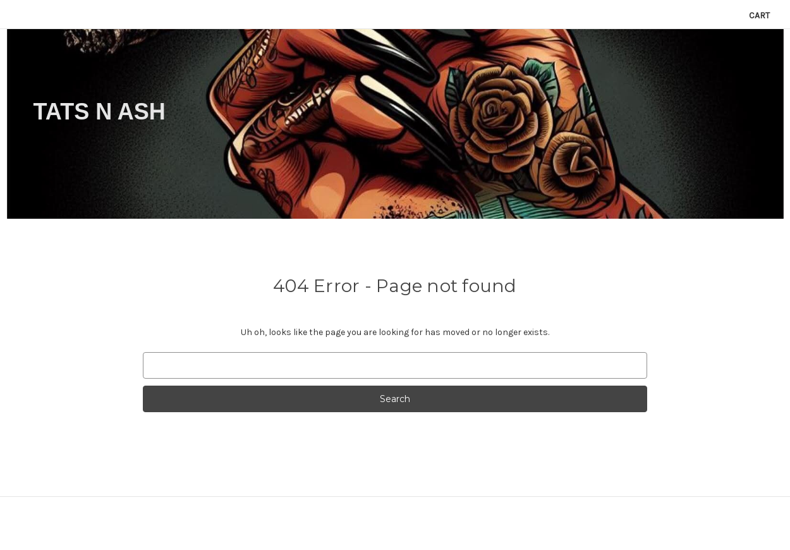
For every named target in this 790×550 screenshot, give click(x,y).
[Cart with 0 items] (759, 15)
